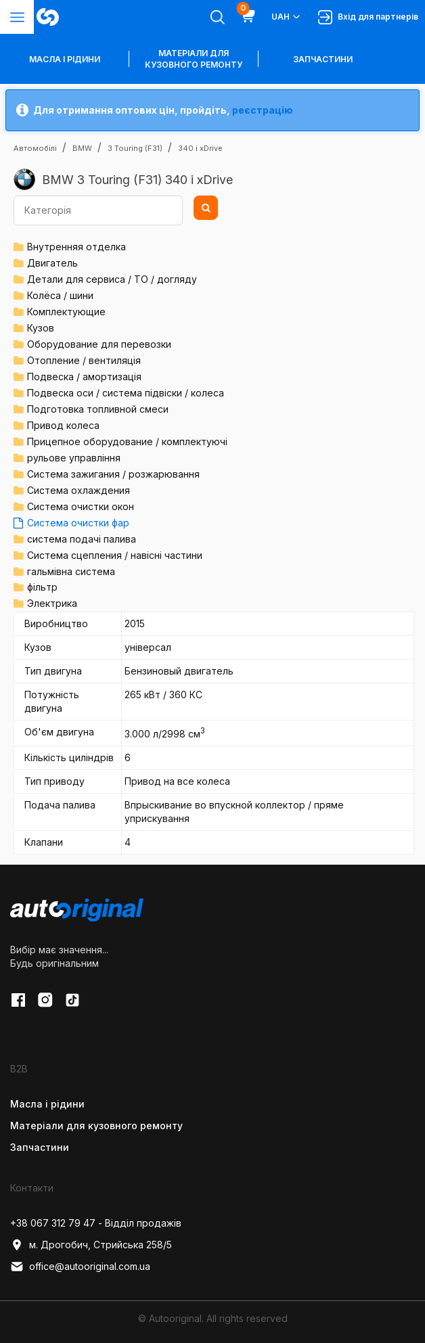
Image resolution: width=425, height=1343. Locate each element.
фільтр (42, 587)
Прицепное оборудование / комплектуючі (127, 441)
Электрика (52, 603)
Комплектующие (66, 311)
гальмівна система (71, 571)
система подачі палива (81, 539)
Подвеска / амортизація (84, 376)
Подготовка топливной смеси (98, 409)
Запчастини (323, 59)
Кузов (40, 328)
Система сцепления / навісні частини (114, 555)
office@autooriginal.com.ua (80, 1266)
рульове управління (73, 457)
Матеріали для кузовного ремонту (193, 59)
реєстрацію (262, 110)
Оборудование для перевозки (99, 344)
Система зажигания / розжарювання (113, 474)
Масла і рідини (47, 1104)
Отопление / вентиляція (84, 360)
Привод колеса (63, 425)
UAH (286, 17)
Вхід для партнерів (368, 17)
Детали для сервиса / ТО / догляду (112, 279)
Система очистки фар (78, 522)
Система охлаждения (78, 490)
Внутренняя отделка (76, 246)
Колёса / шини (60, 295)
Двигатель (52, 263)
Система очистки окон (80, 506)
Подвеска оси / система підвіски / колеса (125, 393)
